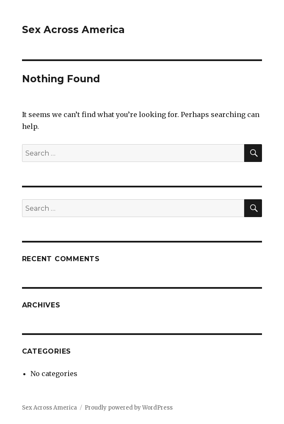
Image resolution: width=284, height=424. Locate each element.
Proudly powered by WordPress (129, 407)
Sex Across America (73, 30)
